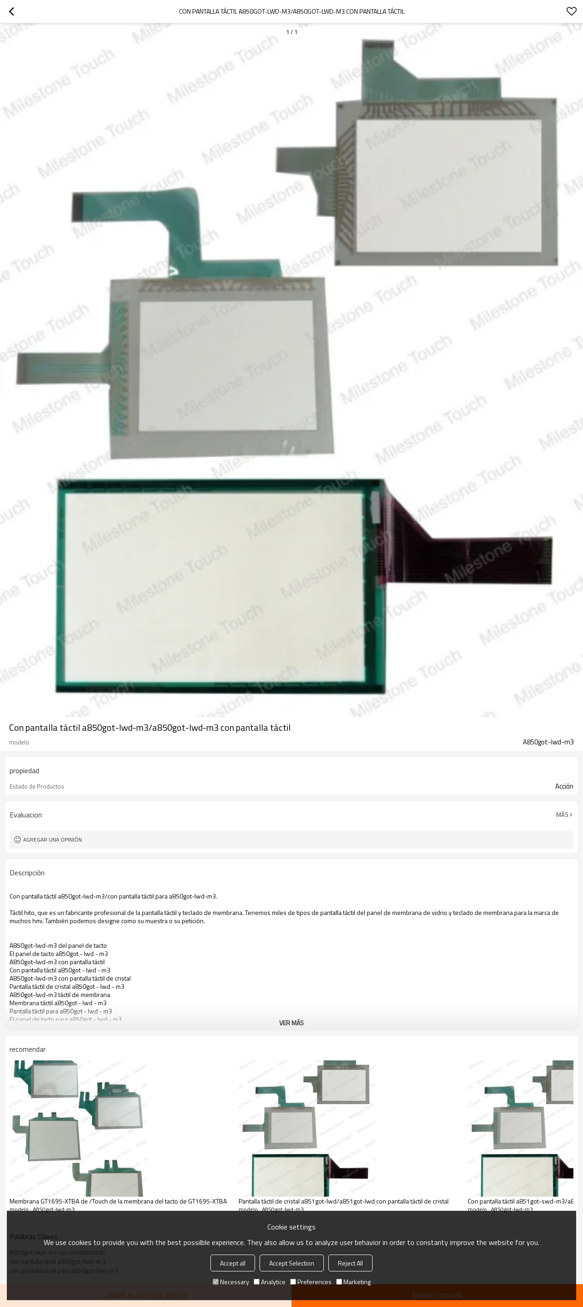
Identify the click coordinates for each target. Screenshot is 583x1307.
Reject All (350, 1263)
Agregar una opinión (52, 839)
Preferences (311, 1281)
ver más (291, 1023)
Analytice (270, 1281)
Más (562, 814)
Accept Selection (291, 1263)
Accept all (232, 1263)
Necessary (231, 1281)
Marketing (353, 1281)
